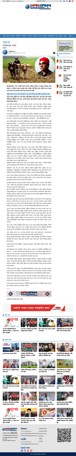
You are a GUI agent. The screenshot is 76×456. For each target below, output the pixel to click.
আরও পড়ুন (7, 315)
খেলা (40, 36)
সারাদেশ (29, 36)
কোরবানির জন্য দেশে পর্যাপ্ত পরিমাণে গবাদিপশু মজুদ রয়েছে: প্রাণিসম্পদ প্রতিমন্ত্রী (46, 404)
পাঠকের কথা (6, 42)
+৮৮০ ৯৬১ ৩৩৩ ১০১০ (26, 431)
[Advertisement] (38, 23)
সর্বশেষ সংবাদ (8, 340)
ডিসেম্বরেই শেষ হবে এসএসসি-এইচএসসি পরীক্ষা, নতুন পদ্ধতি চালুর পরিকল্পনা (28, 420)
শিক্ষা (65, 36)
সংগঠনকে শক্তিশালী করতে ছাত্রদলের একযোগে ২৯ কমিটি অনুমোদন (28, 355)
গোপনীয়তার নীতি (43, 429)
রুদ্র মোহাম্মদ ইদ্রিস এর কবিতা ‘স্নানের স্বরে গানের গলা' (67, 94)
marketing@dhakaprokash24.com (30, 444)
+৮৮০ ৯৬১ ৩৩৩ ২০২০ (26, 442)
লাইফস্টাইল (51, 36)
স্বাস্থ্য (56, 36)
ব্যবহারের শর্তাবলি (43, 431)
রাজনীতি (18, 36)
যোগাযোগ (41, 436)
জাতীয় (12, 36)
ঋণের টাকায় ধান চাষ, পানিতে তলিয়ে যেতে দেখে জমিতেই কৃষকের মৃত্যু (64, 371)
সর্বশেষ (8, 36)
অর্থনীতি (24, 36)
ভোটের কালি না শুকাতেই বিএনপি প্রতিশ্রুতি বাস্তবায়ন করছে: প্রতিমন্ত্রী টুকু (65, 420)
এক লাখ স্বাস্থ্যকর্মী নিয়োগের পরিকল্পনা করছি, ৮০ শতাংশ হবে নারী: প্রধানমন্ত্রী (11, 330)
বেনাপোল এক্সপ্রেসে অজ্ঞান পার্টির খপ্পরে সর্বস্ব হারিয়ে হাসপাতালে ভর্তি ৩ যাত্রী (29, 404)
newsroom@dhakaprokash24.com (30, 433)
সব (71, 36)
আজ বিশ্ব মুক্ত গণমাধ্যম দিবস (10, 353)
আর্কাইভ (40, 439)
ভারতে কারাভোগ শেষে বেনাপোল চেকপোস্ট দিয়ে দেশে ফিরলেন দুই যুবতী (29, 388)
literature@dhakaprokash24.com (29, 435)
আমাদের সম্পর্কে (42, 434)
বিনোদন (45, 36)
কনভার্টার (41, 441)
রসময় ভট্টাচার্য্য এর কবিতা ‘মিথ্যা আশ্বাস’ (67, 68)
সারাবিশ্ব (35, 36)
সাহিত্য (61, 36)
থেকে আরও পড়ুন (15, 299)
